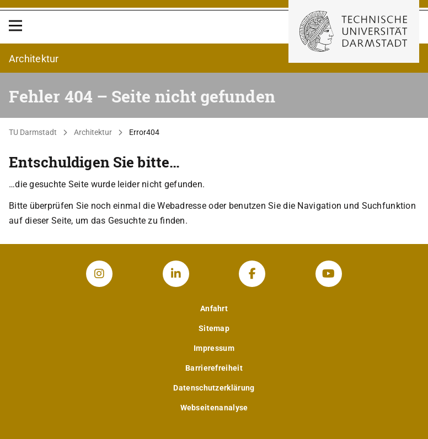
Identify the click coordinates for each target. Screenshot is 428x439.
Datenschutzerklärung (213, 387)
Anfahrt (214, 308)
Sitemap (214, 328)
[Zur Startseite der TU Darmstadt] (353, 31)
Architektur (93, 132)
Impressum (214, 348)
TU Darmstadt (33, 132)
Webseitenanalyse (214, 407)
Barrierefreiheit (214, 368)
